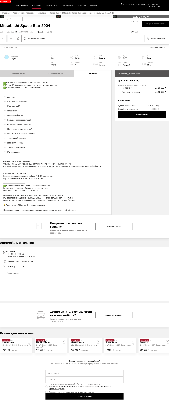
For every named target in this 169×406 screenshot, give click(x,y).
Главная (6, 13)
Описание (92, 74)
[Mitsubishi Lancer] (8, 342)
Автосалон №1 (26, 32)
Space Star (54, 13)
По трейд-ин (127, 88)
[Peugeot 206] (144, 342)
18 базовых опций (157, 48)
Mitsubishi (42, 13)
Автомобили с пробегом (23, 13)
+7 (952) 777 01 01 (154, 6)
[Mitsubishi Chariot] (42, 342)
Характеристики (55, 74)
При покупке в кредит (131, 92)
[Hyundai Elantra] (111, 342)
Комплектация (18, 74)
